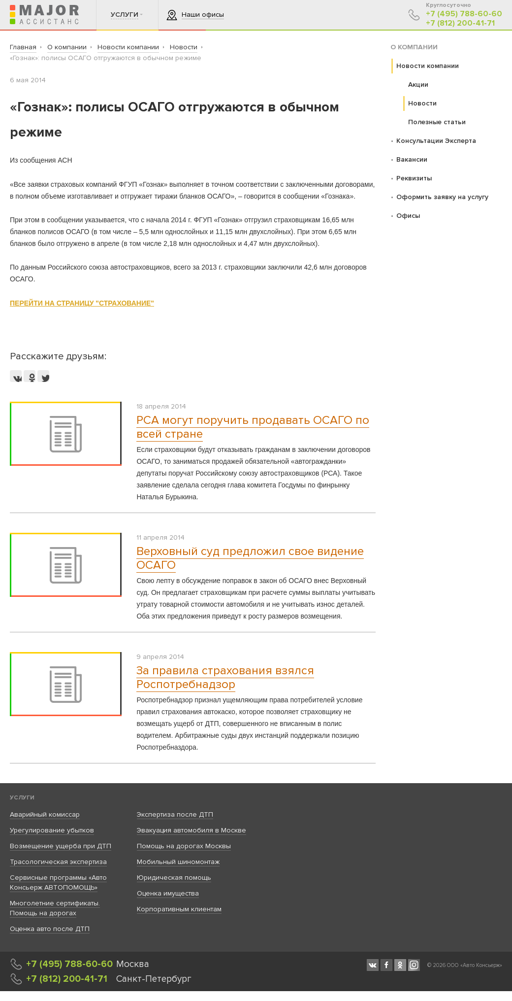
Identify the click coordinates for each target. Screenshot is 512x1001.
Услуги (22, 797)
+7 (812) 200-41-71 (460, 23)
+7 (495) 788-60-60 (464, 14)
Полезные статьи (437, 122)
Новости (422, 103)
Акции (418, 84)
